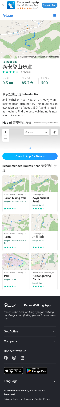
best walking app (29, 312)
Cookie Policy (42, 399)
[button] (3, 5)
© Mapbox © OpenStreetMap (46, 122)
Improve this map (51, 57)
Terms (27, 399)
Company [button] (10, 341)
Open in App (49, 5)
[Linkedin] (22, 358)
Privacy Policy (12, 399)
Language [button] (10, 381)
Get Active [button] (11, 331)
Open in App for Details (30, 156)
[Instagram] (14, 358)
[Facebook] (6, 358)
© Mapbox (22, 57)
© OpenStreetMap (35, 57)
